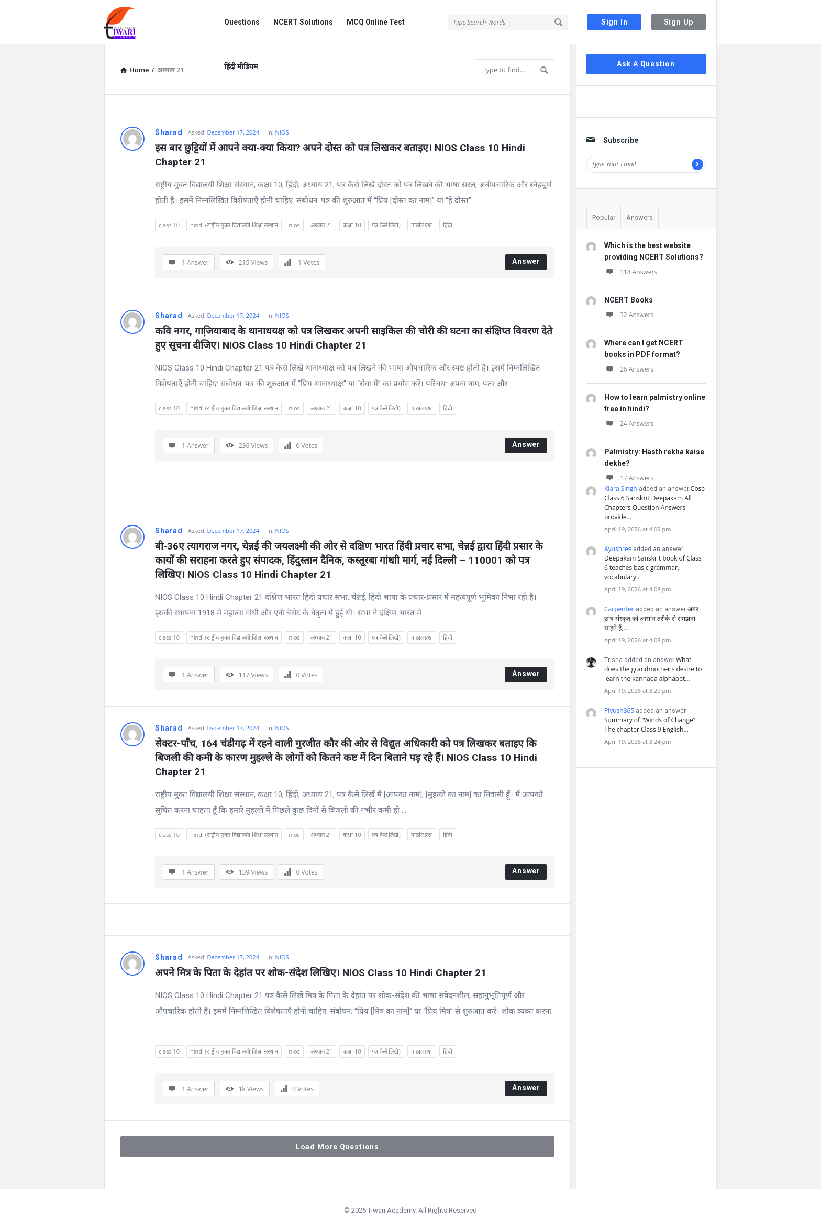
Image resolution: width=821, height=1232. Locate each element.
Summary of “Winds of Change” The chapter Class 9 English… (649, 724)
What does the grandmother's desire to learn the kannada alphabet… (653, 669)
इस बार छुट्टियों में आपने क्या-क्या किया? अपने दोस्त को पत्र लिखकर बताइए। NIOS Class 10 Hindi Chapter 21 (341, 155)
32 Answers (628, 314)
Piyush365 (619, 710)
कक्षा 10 (352, 225)
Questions (242, 22)
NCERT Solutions (303, 22)
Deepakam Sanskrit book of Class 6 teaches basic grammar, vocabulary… (653, 567)
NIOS (282, 132)
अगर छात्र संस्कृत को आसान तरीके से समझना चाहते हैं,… (651, 618)
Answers (639, 217)
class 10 (169, 225)
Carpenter (619, 608)
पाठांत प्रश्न (421, 225)
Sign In (614, 22)
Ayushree (617, 548)
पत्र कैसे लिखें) (386, 225)
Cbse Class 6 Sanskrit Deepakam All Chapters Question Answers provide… (654, 502)
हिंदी (447, 225)
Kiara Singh (620, 488)
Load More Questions (337, 1147)
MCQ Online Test (376, 22)
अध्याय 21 (321, 225)
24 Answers (628, 423)
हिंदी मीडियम (241, 66)
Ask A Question (646, 64)
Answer (526, 261)
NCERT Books (628, 300)
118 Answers (630, 271)
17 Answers (628, 478)
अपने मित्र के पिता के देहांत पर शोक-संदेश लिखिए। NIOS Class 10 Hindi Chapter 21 (320, 973)
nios (294, 225)
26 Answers (628, 369)
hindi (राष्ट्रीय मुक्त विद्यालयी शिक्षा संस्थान (234, 225)
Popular (603, 217)
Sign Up (679, 22)
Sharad (169, 132)
